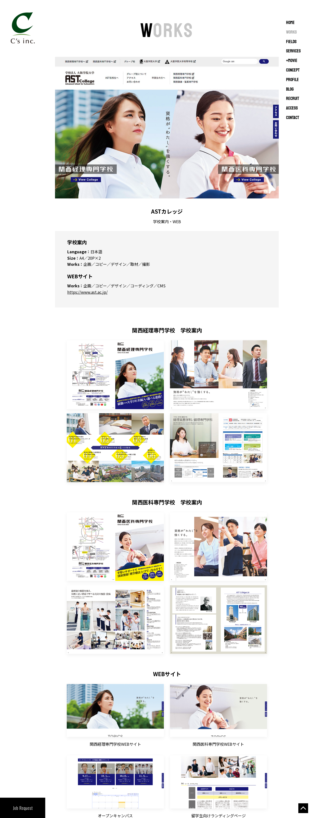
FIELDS (291, 42)
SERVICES (293, 51)
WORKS (291, 32)
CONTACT (292, 118)
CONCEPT (293, 70)
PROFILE (292, 80)
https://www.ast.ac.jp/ (87, 292)
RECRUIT (292, 99)
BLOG (290, 89)
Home (290, 23)
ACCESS (292, 108)
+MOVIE (291, 61)
